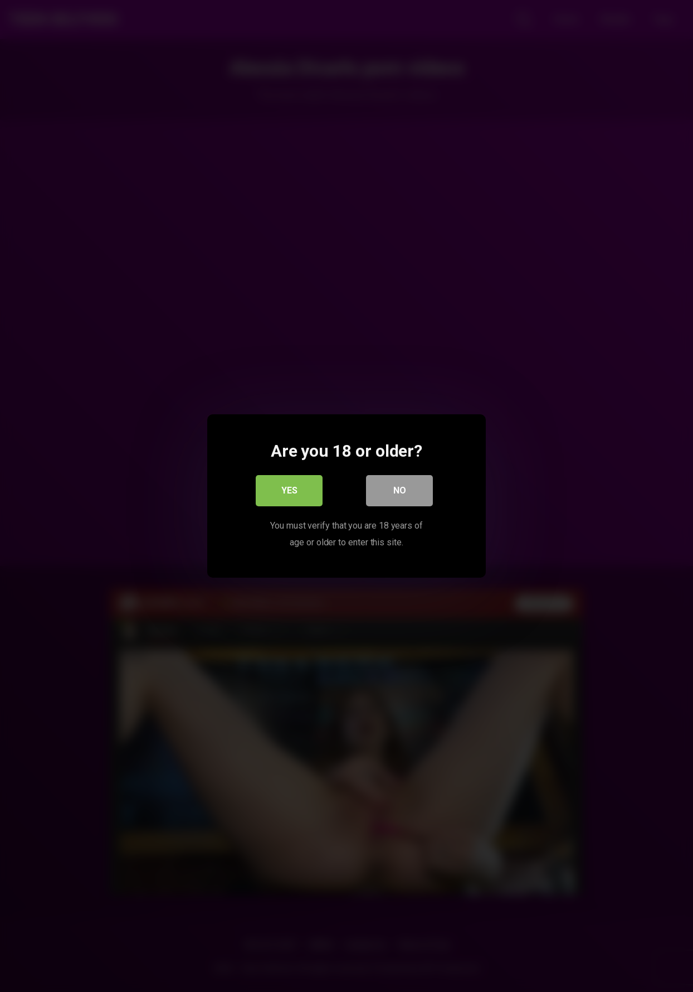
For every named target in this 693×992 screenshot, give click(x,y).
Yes (289, 490)
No (399, 490)
